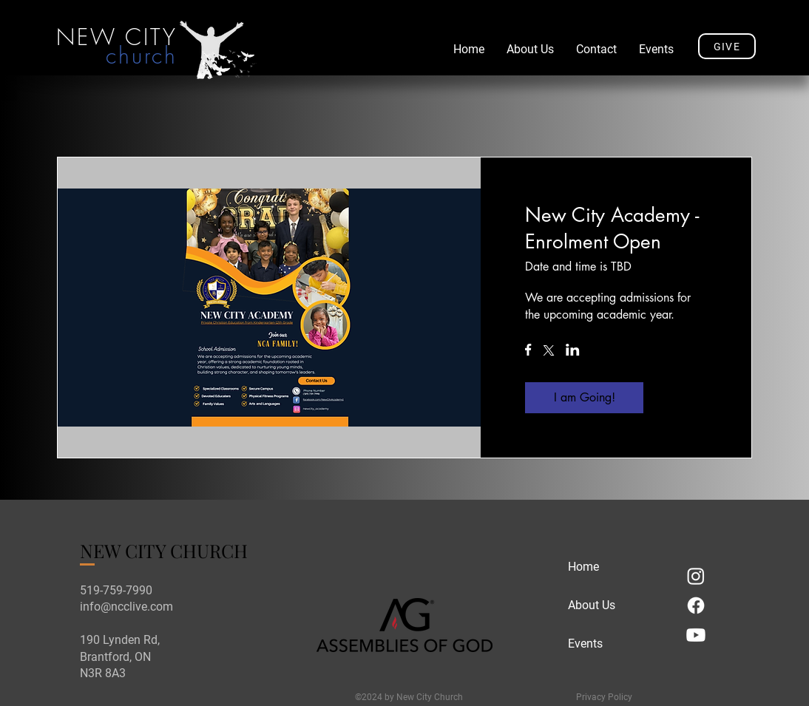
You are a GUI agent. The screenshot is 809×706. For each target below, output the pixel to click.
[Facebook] (696, 605)
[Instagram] (696, 576)
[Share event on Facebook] (528, 351)
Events (585, 644)
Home (583, 567)
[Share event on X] (548, 352)
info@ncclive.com (126, 607)
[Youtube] (696, 635)
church (141, 55)
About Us (591, 605)
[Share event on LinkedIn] (573, 351)
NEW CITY (116, 37)
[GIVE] (727, 46)
